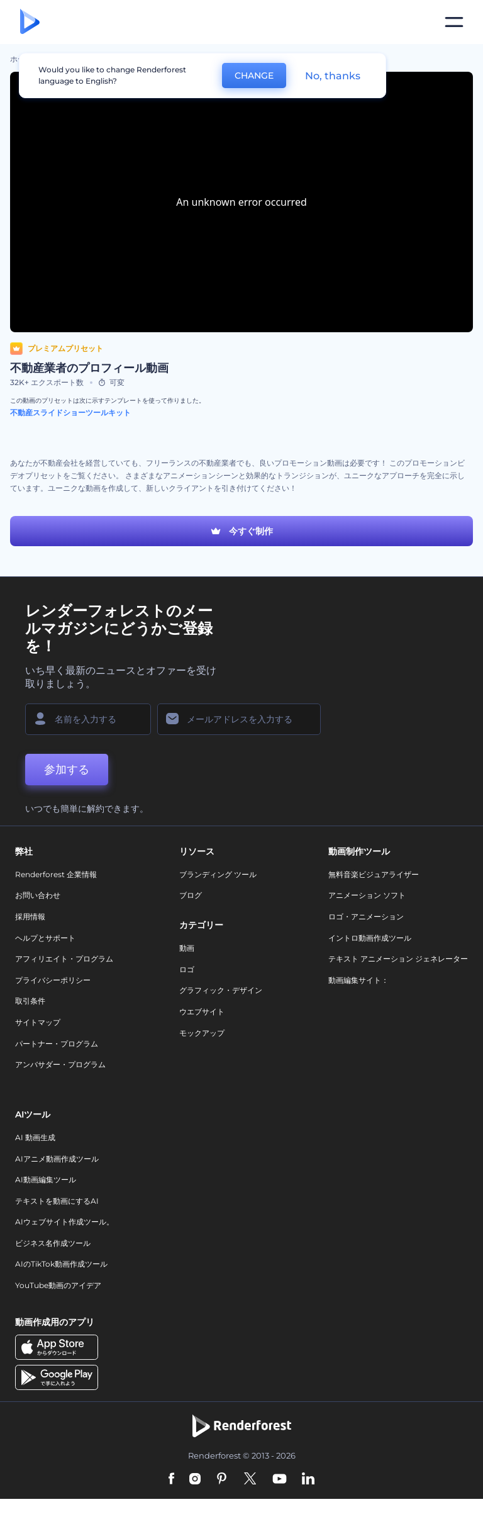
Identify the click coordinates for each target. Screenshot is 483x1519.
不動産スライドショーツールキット (70, 412)
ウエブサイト (202, 1011)
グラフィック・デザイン (220, 990)
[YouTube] (279, 1479)
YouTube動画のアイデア (58, 1285)
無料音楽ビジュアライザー (373, 874)
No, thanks (332, 76)
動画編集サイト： (358, 980)
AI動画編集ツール (45, 1179)
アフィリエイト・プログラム (64, 958)
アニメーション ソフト (367, 895)
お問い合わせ (37, 895)
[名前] (88, 719)
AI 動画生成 (35, 1137)
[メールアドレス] (239, 719)
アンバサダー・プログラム (60, 1064)
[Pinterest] (222, 1479)
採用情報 (30, 916)
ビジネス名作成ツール (53, 1243)
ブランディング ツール (218, 874)
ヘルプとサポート (45, 938)
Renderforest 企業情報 (56, 874)
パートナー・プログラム (56, 1043)
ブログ (190, 895)
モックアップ (202, 1033)
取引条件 (30, 1001)
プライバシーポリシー (53, 980)
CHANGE (254, 75)
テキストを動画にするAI (57, 1201)
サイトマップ (37, 1022)
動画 (186, 948)
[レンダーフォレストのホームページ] (30, 22)
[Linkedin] (308, 1479)
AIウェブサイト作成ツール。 (64, 1221)
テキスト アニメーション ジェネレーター (398, 958)
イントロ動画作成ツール (369, 938)
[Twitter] (250, 1479)
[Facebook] (171, 1479)
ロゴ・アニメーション (366, 916)
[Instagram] (195, 1479)
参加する (66, 769)
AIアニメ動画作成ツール (57, 1158)
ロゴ (186, 969)
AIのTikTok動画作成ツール (61, 1264)
